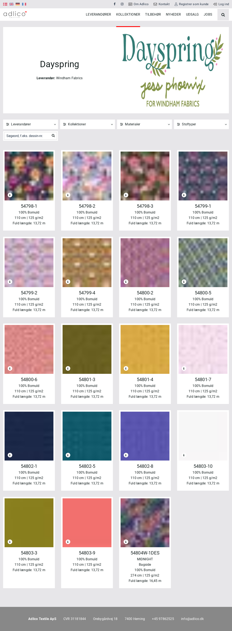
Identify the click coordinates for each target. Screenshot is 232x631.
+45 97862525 (163, 619)
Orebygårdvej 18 (105, 619)
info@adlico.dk (192, 619)
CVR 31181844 (74, 619)
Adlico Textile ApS (42, 619)
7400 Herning (135, 619)
